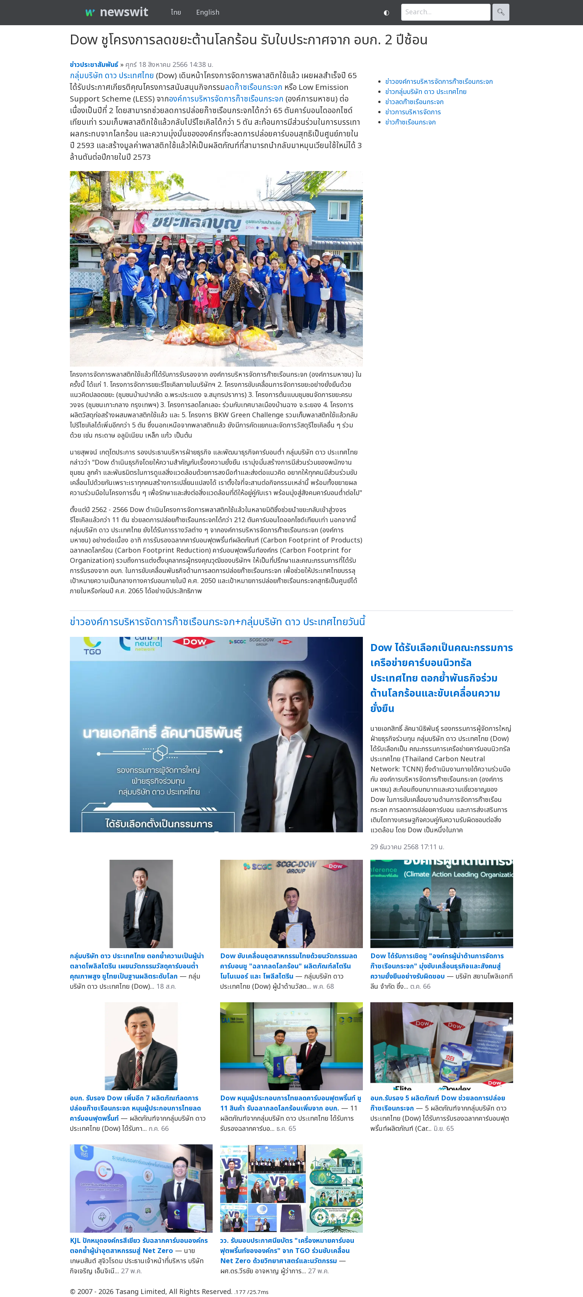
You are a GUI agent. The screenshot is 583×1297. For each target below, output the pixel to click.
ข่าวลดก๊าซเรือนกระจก (414, 102)
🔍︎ (501, 12)
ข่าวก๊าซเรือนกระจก (410, 122)
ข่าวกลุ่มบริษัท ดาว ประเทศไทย (426, 92)
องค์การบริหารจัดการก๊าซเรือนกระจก (226, 99)
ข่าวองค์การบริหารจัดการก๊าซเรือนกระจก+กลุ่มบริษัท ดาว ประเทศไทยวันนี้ (217, 622)
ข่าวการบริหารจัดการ (413, 112)
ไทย (176, 13)
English (207, 13)
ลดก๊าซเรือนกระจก (253, 87)
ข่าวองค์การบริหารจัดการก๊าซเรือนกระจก (439, 82)
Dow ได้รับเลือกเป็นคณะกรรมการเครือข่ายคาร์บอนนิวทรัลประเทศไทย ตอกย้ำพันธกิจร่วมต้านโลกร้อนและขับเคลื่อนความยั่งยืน (441, 678)
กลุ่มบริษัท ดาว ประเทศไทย (112, 76)
